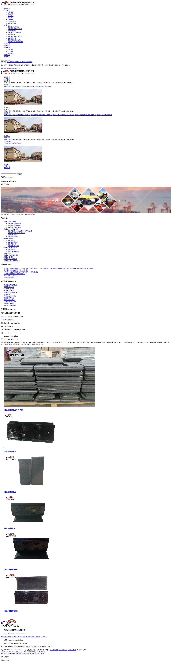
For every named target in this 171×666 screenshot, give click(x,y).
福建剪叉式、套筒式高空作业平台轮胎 (20, 231)
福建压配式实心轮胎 (14, 225)
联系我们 (10, 16)
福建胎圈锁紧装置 (13, 246)
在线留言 (7, 55)
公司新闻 (10, 49)
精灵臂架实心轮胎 (10, 305)
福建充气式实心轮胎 (14, 223)
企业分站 (3, 68)
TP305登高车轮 (9, 288)
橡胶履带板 (7, 294)
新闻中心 (7, 136)
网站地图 (10, 68)
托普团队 (10, 19)
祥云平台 (23, 651)
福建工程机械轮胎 (13, 251)
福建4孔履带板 (9, 528)
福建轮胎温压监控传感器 (15, 42)
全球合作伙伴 (12, 23)
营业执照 (10, 14)
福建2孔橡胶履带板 (11, 570)
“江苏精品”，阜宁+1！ (11, 275)
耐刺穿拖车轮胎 (9, 298)
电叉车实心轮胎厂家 (10, 292)
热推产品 (3, 653)
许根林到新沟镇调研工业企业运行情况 (16, 270)
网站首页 (7, 8)
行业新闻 (10, 51)
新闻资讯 (7, 47)
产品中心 (7, 25)
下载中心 (7, 166)
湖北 (36, 653)
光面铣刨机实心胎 (10, 301)
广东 (29, 653)
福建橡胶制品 (12, 30)
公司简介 (10, 12)
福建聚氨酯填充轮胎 (14, 40)
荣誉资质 (21, 637)
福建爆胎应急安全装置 (15, 36)
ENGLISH (7, 168)
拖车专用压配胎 (9, 303)
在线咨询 (44, 637)
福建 (32, 653)
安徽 (42, 653)
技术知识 (10, 53)
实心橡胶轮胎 (11, 62)
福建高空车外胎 (13, 236)
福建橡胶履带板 (30, 214)
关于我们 (7, 10)
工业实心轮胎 (28, 62)
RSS (15, 68)
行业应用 (7, 44)
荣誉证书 (10, 17)
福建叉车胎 (11, 249)
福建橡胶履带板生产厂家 (13, 410)
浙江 (20, 653)
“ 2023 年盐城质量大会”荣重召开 (14, 274)
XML (19, 68)
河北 (39, 653)
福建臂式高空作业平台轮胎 (16, 233)
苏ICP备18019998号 (7, 651)
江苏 (17, 653)
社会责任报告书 (9, 277)
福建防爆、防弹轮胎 (14, 32)
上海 (23, 653)
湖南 (26, 653)
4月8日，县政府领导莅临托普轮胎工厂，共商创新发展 (21, 272)
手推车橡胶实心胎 (10, 296)
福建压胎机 (11, 34)
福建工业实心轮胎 (13, 27)
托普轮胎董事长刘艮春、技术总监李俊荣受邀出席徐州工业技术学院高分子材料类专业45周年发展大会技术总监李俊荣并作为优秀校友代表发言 (49, 268)
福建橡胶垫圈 (12, 244)
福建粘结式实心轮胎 (14, 227)
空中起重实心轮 (9, 287)
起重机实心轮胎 (9, 290)
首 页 (13, 214)
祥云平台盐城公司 (39, 651)
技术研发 (7, 45)
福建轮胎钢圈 (12, 38)
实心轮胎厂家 (19, 62)
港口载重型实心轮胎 (10, 285)
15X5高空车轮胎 (9, 300)
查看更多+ (7, 84)
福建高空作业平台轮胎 (15, 29)
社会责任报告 (12, 21)
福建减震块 (11, 240)
